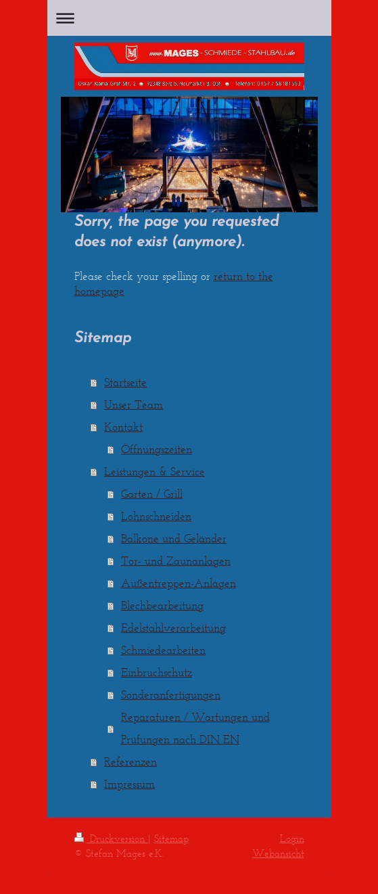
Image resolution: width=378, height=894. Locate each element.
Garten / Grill (152, 493)
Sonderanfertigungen (170, 694)
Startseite (125, 382)
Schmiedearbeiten (163, 650)
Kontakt (123, 426)
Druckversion (111, 838)
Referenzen (130, 761)
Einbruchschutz (156, 672)
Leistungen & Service (154, 471)
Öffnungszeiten (156, 449)
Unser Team (133, 404)
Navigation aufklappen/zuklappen (189, 17)
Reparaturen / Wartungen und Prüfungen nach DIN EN (195, 728)
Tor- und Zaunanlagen (176, 560)
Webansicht (278, 853)
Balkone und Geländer (174, 538)
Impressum (129, 784)
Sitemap (171, 838)
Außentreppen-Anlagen (178, 583)
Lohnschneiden (156, 516)
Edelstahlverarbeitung (173, 627)
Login (292, 838)
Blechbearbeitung (162, 605)
